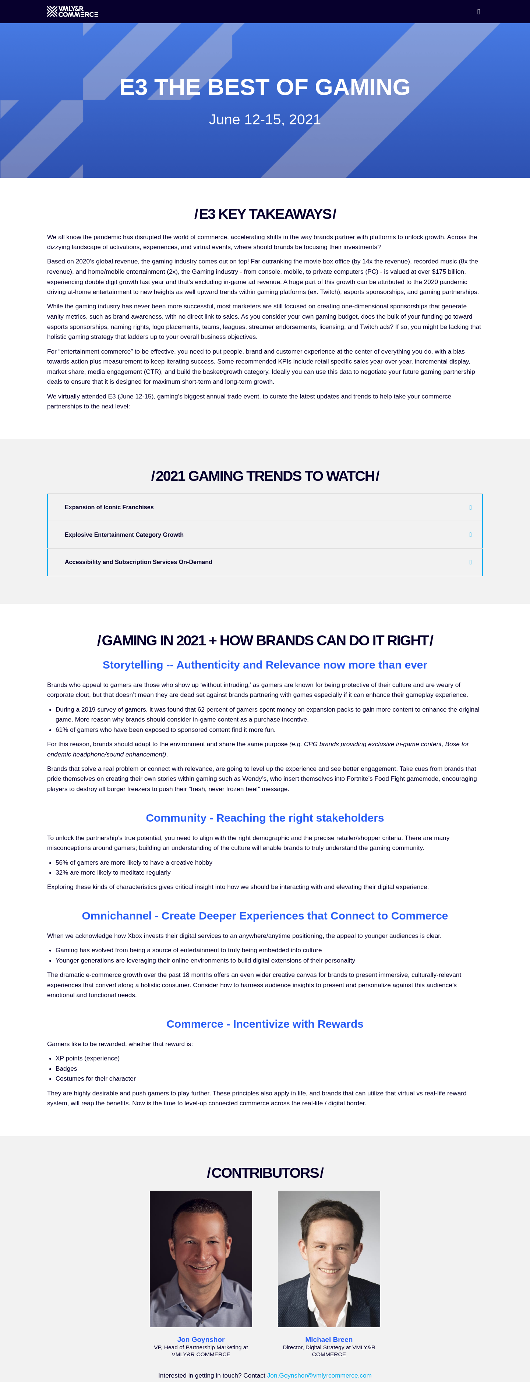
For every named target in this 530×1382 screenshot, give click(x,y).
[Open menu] (478, 11)
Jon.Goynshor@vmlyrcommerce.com (319, 1375)
